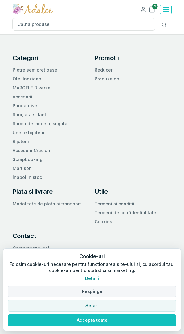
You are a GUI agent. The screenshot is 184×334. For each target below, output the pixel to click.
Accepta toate (92, 320)
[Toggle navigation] (166, 9)
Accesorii (22, 96)
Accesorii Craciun (31, 150)
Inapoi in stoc (27, 177)
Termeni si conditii (114, 203)
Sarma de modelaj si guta (40, 123)
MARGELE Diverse (32, 87)
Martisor (22, 168)
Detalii (92, 278)
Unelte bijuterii (28, 132)
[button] (152, 9)
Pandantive (25, 105)
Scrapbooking (28, 159)
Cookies (103, 221)
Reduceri (104, 69)
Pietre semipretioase (35, 69)
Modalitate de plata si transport (47, 203)
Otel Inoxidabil (28, 78)
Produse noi (108, 78)
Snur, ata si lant (29, 114)
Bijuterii (21, 141)
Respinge (92, 291)
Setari (92, 305)
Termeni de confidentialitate (125, 212)
